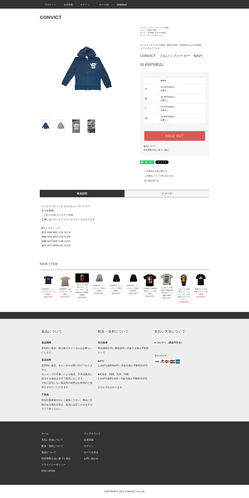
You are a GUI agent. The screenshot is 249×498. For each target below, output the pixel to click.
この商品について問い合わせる (156, 176)
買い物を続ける (149, 180)
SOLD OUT (174, 136)
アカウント (48, 4)
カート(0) (102, 4)
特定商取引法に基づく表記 (156, 150)
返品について (150, 146)
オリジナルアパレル (155, 35)
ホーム (142, 28)
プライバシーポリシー (54, 464)
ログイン (83, 4)
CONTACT (122, 5)
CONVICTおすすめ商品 (157, 33)
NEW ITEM (152, 30)
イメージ (167, 193)
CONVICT (51, 17)
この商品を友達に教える (153, 171)
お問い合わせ (91, 458)
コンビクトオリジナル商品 (158, 28)
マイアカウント (92, 433)
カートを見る (91, 452)
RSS (44, 470)
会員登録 (66, 4)
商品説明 (82, 193)
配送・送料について (52, 446)
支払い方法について (52, 439)
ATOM (51, 470)
